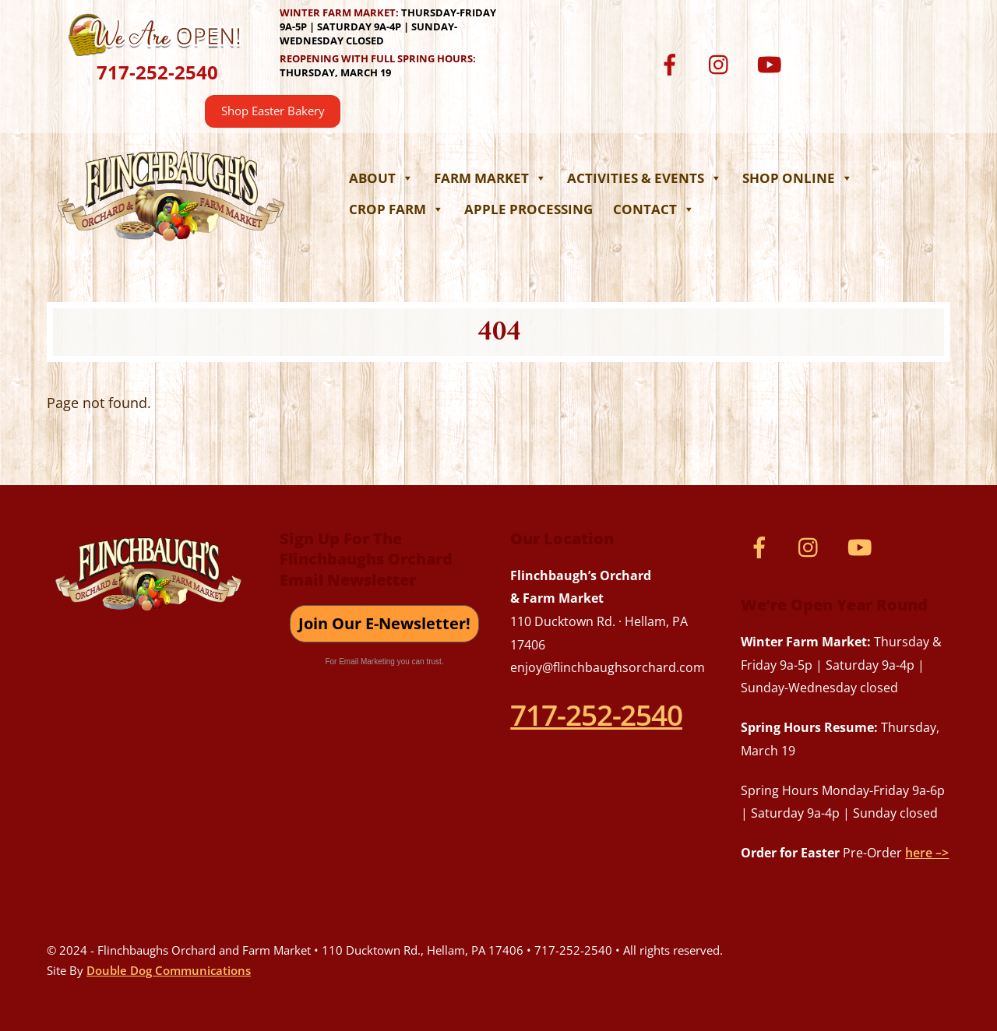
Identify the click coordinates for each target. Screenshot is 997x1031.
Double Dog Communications (168, 970)
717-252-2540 (157, 72)
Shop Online (797, 178)
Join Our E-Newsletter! (384, 623)
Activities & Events (644, 178)
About (381, 178)
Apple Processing (528, 209)
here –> (927, 852)
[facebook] (672, 63)
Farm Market (490, 178)
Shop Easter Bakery (273, 111)
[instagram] (722, 63)
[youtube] (772, 63)
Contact (654, 209)
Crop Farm (396, 209)
